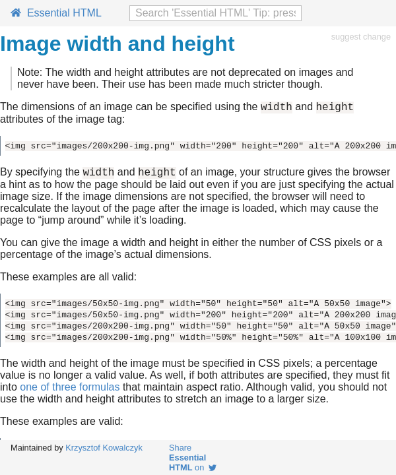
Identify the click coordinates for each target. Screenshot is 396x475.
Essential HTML (56, 12)
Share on (192, 457)
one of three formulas (69, 390)
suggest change (361, 37)
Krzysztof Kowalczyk (104, 448)
